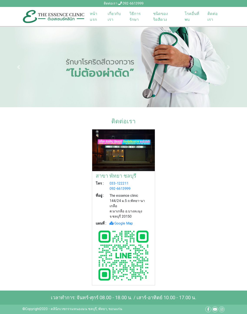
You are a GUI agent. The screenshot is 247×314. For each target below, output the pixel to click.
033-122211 (119, 183)
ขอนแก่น (115, 309)
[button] (18, 67)
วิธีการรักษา (135, 16)
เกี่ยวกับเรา (114, 16)
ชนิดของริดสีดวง (160, 16)
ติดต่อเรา (212, 16)
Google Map (121, 223)
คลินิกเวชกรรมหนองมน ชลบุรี (74, 309)
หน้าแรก (93, 16)
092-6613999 (133, 3)
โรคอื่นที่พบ (192, 16)
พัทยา (102, 309)
